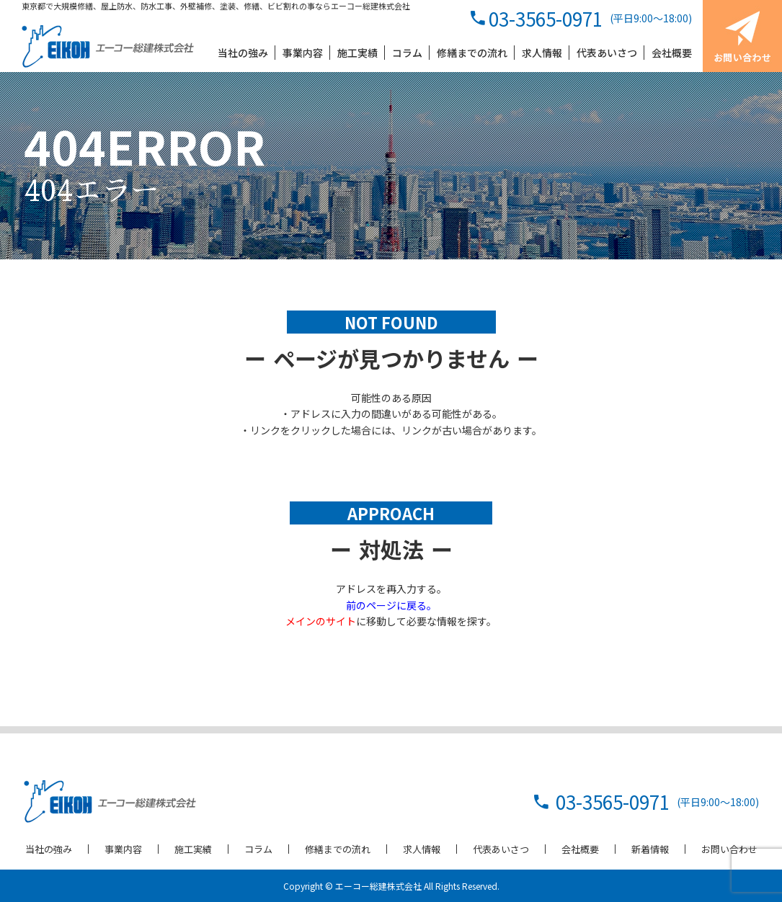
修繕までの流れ (337, 849)
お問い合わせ (729, 849)
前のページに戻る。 (391, 605)
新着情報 (650, 849)
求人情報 (421, 849)
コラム (258, 849)
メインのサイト (320, 621)
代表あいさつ (501, 849)
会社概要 (580, 849)
